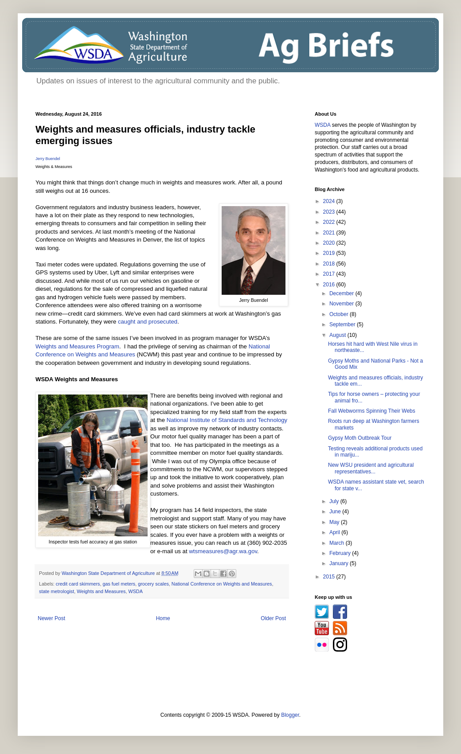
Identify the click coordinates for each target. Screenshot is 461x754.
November (342, 304)
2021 (329, 233)
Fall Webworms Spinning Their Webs (371, 411)
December (342, 293)
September (343, 324)
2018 (329, 264)
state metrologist (56, 591)
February (340, 553)
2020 (329, 243)
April (335, 532)
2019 (329, 253)
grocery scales (153, 583)
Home (163, 618)
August (338, 335)
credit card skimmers (78, 583)
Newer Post (51, 618)
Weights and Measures (101, 591)
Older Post (273, 618)
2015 (329, 577)
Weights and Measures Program (77, 346)
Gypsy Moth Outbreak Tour (359, 438)
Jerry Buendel (47, 158)
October (339, 314)
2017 (329, 274)
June (335, 511)
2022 (329, 222)
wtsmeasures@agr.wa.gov (223, 551)
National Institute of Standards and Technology (227, 420)
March (337, 543)
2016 (329, 284)
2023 (329, 212)
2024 (329, 201)
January (339, 563)
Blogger (290, 715)
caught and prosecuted (147, 321)
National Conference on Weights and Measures (222, 583)
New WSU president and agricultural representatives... (371, 468)
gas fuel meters (118, 583)
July (334, 501)
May (335, 522)
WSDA (135, 591)
